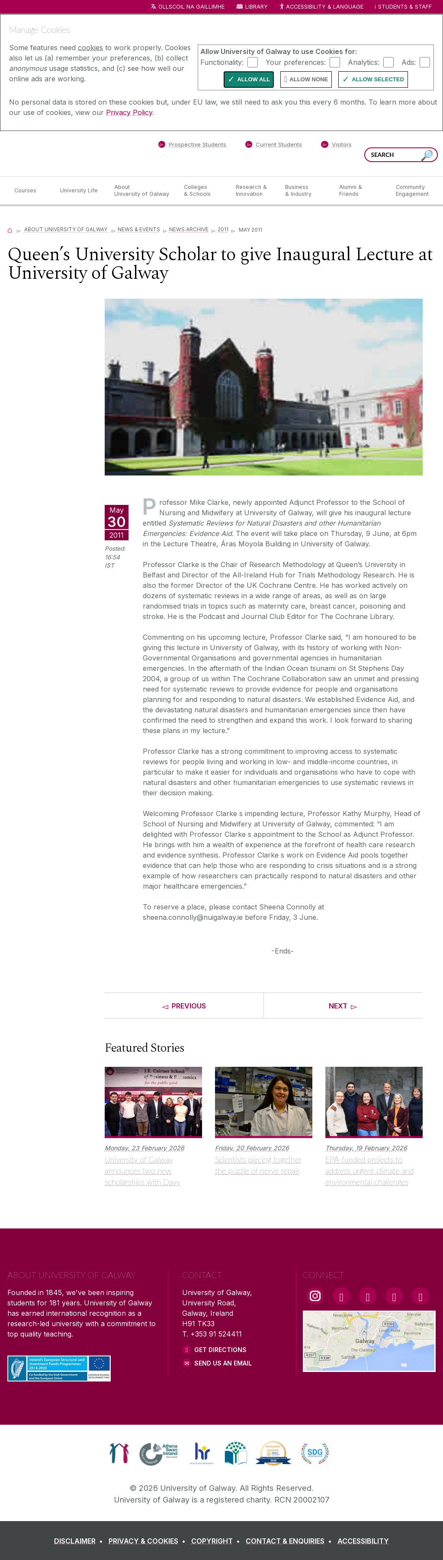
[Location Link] (369, 1366)
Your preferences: (296, 61)
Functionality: (222, 61)
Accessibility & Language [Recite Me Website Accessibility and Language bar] (321, 7)
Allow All (253, 79)
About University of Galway (66, 229)
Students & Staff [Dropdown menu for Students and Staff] (405, 6)
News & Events (139, 229)
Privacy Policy (129, 112)
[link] (119, 1453)
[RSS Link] (420, 1296)
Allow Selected (378, 79)
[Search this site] (427, 156)
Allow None (308, 79)
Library (256, 6)
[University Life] (80, 190)
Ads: (408, 61)
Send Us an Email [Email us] (223, 1363)
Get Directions (220, 1349)
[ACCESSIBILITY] (363, 1541)
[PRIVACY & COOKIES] (149, 1541)
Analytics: (363, 61)
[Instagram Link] (315, 1296)
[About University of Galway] (142, 190)
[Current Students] (274, 146)
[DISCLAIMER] (80, 1541)
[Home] (10, 229)
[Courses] (30, 190)
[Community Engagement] (412, 190)
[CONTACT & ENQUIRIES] (290, 1541)
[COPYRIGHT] (217, 1541)
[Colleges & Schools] (203, 190)
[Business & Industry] (305, 190)
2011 (223, 229)
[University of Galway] (70, 153)
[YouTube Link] (367, 1296)
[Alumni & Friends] (360, 190)
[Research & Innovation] (253, 190)
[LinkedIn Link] (394, 1296)
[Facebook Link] (341, 1296)
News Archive (189, 229)
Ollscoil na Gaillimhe (191, 6)
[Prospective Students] (192, 146)
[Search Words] (401, 154)
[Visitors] (336, 146)
